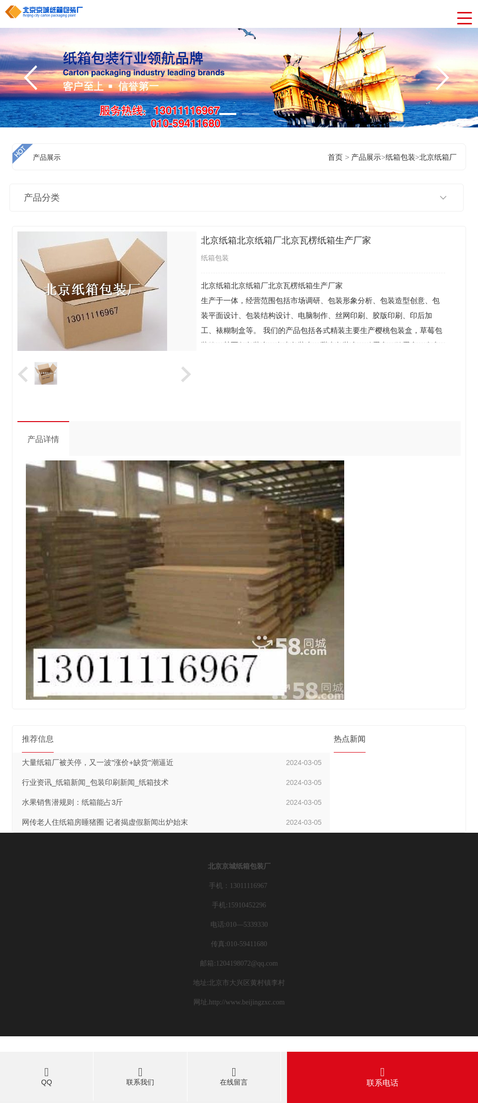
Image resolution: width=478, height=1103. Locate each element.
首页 (335, 157)
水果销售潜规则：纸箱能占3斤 (72, 802)
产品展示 (366, 157)
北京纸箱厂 (438, 157)
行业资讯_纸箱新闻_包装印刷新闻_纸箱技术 (95, 782)
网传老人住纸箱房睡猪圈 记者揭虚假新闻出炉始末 (105, 822)
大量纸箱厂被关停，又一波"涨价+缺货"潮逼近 (97, 762)
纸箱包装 (400, 157)
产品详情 (43, 439)
